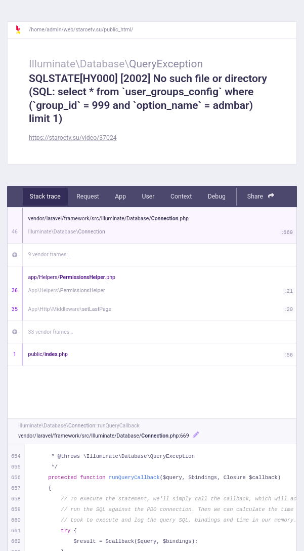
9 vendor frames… (49, 254)
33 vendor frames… (50, 332)
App (120, 196)
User (148, 196)
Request (87, 196)
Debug (217, 196)
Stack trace (45, 196)
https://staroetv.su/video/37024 (73, 137)
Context (181, 196)
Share (261, 196)
